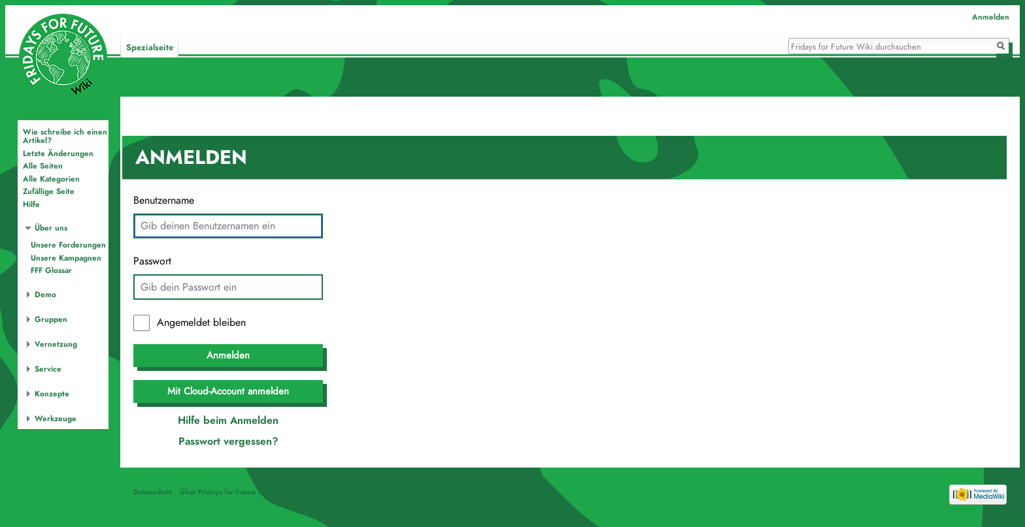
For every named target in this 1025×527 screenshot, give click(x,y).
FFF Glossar (51, 270)
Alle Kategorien (51, 179)
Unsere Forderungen (68, 245)
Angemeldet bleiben (201, 322)
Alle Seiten (43, 166)
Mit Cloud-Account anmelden (228, 391)
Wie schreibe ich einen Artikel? (65, 136)
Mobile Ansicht (376, 492)
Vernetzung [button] (56, 344)
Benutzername (163, 200)
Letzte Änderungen (58, 153)
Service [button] (48, 369)
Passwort (152, 261)
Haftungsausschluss (312, 492)
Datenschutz (153, 492)
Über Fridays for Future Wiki (226, 492)
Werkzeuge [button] (55, 418)
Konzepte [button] (52, 394)
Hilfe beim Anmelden (228, 420)
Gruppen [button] (51, 319)
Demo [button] (45, 294)
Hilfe (31, 204)
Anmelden (228, 355)
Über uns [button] (51, 228)
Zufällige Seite (49, 191)
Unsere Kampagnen (66, 258)
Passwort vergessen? (228, 441)
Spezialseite (149, 48)
